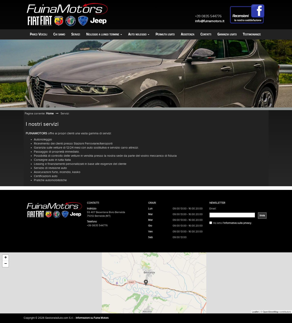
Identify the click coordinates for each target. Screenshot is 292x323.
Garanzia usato (227, 34)
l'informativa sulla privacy (237, 223)
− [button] (5, 264)
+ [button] (5, 258)
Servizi (75, 34)
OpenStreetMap (271, 312)
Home (50, 113)
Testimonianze (252, 34)
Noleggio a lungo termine (104, 34)
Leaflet (255, 312)
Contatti (205, 34)
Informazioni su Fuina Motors (92, 317)
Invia (262, 215)
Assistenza (187, 34)
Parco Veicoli (38, 34)
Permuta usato (165, 34)
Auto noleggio (138, 34)
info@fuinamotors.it (209, 21)
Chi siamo (59, 34)
